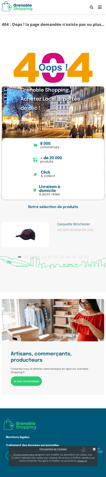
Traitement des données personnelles (32, 445)
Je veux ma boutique (26, 381)
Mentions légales (17, 437)
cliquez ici (82, 460)
